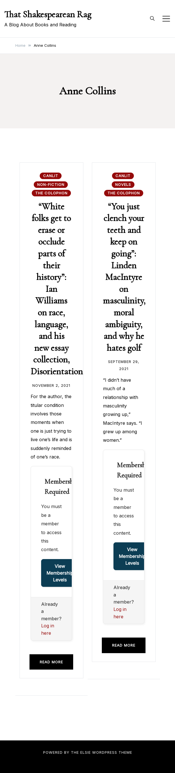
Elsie (85, 752)
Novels (123, 184)
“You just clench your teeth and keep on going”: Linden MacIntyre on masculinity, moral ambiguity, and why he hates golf (124, 277)
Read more (51, 662)
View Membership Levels (60, 573)
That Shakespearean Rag (47, 14)
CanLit (50, 175)
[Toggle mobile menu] (166, 18)
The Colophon (51, 193)
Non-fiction (50, 184)
